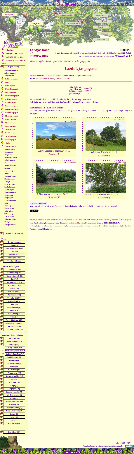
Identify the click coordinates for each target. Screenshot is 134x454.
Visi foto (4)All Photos (75, 89)
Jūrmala (7, 174)
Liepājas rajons (9, 184)
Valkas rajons (9, 216)
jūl (88, 93)
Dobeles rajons (9, 160)
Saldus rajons (9, 208)
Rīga (6, 203)
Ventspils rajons (9, 225)
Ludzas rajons (9, 190)
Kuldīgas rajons (9, 179)
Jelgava (7, 168)
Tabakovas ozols (47, 78)
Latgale (40, 61)
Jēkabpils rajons (10, 165)
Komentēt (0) (54, 154)
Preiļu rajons (8, 198)
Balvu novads (65, 61)
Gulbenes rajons (10, 163)
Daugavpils (8, 155)
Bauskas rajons (9, 149)
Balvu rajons (9, 76)
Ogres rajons (8, 195)
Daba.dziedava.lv (15, 60)
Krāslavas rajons (10, 176)
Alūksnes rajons (9, 73)
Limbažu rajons (9, 187)
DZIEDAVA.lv (70, 4)
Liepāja (7, 182)
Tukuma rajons (9, 214)
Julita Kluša (72, 121)
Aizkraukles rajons (11, 70)
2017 (64, 151)
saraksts (14, 54)
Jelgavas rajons (9, 171)
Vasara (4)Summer (88, 89)
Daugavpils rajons (10, 157)
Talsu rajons (8, 211)
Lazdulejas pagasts (82, 61)
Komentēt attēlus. (55, 108)
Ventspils (7, 222)
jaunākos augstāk (75, 94)
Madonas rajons (10, 192)
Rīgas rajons (8, 206)
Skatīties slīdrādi (37, 108)
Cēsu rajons (8, 152)
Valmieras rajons (10, 219)
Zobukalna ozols (62, 78)
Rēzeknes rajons (10, 200)
